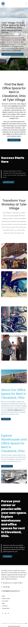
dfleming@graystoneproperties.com (11, 591)
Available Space (14, 140)
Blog (3, 603)
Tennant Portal (5, 608)
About (3, 596)
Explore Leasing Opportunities (12, 54)
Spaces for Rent (6, 598)
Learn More (6, 419)
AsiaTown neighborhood (15, 410)
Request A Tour (7, 466)
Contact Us (5, 606)
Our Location (5, 601)
